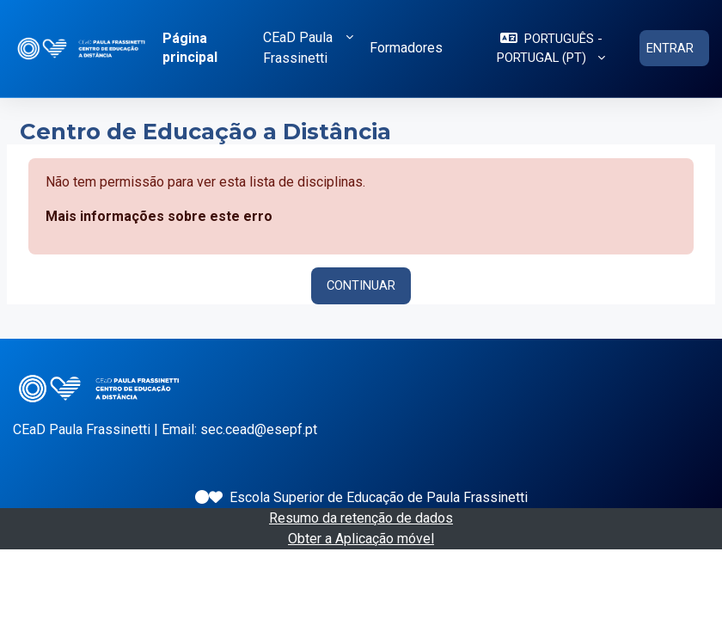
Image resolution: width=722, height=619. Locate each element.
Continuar (361, 285)
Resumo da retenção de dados (361, 518)
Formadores (406, 48)
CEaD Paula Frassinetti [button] (298, 47)
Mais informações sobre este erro (159, 216)
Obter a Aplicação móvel (361, 538)
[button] (550, 49)
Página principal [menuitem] (189, 47)
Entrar (670, 48)
